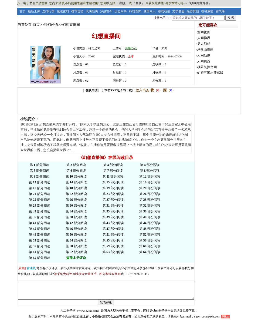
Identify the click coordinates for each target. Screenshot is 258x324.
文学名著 (178, 11)
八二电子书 (67, 314)
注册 (122, 3)
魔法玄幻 (63, 11)
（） (156, 90)
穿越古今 (106, 11)
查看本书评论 (76, 258)
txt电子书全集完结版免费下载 (175, 314)
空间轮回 (203, 32)
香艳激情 (207, 11)
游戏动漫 (164, 11)
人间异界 (203, 38)
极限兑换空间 (207, 67)
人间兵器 (203, 61)
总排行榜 (48, 11)
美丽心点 (131, 48)
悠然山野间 (205, 49)
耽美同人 (149, 11)
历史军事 (121, 11)
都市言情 (77, 11)
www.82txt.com (88, 314)
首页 (23, 11)
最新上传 (34, 11)
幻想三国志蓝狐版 (210, 73)
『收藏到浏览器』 (199, 3)
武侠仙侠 (92, 11)
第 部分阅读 (39, 165)
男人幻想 (203, 44)
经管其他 (193, 11)
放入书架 (142, 90)
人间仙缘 (203, 55)
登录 (139, 3)
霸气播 (220, 11)
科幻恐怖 (135, 11)
